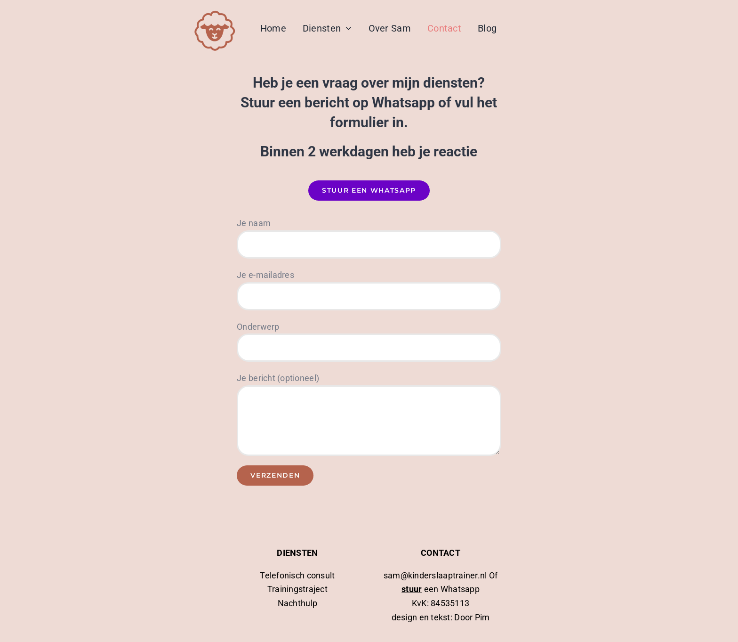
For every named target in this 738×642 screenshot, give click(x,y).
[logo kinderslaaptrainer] (214, 11)
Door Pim (471, 617)
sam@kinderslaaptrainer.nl (436, 575)
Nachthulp (297, 603)
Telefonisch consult (297, 575)
